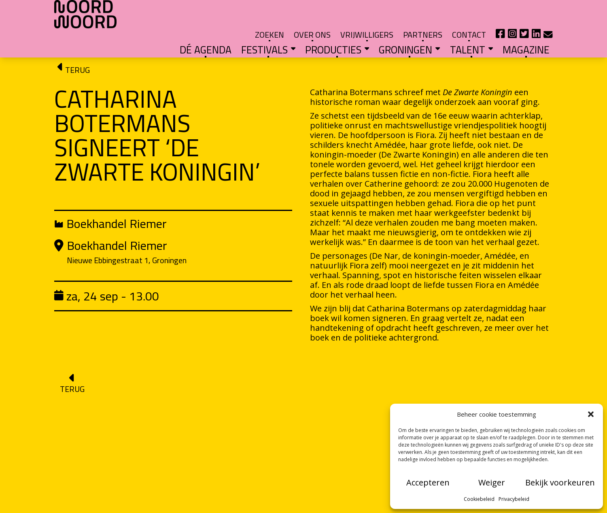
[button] (591, 414)
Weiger (491, 482)
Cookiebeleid (479, 499)
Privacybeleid (514, 499)
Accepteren (428, 482)
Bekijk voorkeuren (560, 482)
